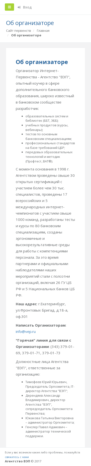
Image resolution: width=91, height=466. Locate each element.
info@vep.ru (26, 331)
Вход (25, 7)
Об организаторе (26, 35)
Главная (43, 30)
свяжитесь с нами (17, 457)
